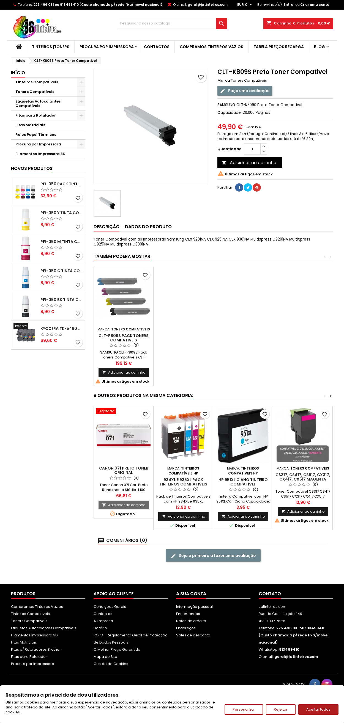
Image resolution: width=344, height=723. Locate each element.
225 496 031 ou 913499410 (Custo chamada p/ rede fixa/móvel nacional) (98, 4)
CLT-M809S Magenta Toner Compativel (183, 338)
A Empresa (103, 620)
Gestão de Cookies (111, 663)
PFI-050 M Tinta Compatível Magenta (61, 241)
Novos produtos (32, 168)
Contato (270, 593)
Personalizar (244, 709)
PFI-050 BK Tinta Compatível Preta (61, 299)
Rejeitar (281, 709)
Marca (223, 80)
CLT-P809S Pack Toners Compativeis (303, 338)
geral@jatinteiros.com (208, 4)
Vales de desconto (193, 635)
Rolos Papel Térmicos (35, 134)
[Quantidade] (252, 149)
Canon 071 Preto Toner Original (123, 470)
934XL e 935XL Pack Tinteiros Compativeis (183, 482)
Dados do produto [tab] (148, 226)
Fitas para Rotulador (35, 115)
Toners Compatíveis (34, 91)
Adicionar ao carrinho (249, 162)
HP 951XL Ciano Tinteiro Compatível (243, 482)
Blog (319, 46)
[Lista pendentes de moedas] (245, 4)
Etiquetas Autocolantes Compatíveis (38, 103)
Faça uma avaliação (245, 91)
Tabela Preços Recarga (278, 46)
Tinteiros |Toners (50, 46)
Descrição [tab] (106, 226)
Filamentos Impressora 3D (40, 153)
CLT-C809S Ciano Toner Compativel (124, 338)
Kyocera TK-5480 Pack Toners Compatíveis (61, 328)
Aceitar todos (318, 709)
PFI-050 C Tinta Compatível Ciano (61, 271)
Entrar (289, 4)
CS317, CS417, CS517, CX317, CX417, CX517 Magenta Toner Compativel (302, 479)
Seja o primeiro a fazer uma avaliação (213, 556)
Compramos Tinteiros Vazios (211, 46)
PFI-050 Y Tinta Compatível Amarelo (61, 213)
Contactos (157, 46)
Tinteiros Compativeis (36, 82)
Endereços (186, 628)
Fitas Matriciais (30, 125)
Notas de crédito (191, 620)
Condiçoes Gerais (110, 606)
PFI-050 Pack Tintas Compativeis (61, 184)
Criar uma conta (314, 4)
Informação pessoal (194, 606)
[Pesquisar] (172, 23)
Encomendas (188, 613)
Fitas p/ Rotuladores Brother (36, 649)
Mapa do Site (105, 656)
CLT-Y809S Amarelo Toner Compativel (243, 338)
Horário (100, 628)
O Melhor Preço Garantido (117, 649)
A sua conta (191, 593)
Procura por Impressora (107, 46)
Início (18, 73)
